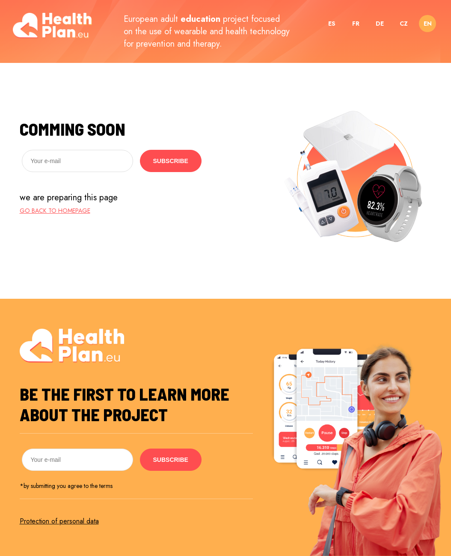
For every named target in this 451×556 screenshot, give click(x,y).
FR (355, 23)
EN (428, 23)
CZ (404, 23)
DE (380, 23)
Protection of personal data (59, 521)
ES (331, 23)
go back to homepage (55, 210)
